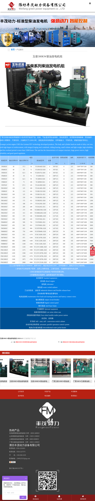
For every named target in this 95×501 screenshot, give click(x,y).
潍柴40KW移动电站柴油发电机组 (74, 342)
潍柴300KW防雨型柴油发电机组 (26, 342)
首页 (13, 49)
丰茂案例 (74, 391)
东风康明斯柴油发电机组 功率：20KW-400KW (24, 433)
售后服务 (47, 396)
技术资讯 (21, 396)
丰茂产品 (47, 391)
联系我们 (74, 396)
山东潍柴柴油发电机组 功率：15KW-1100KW (24, 436)
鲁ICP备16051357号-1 (16, 468)
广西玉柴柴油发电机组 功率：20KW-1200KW (24, 442)
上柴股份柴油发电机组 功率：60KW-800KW (24, 439)
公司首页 (21, 391)
